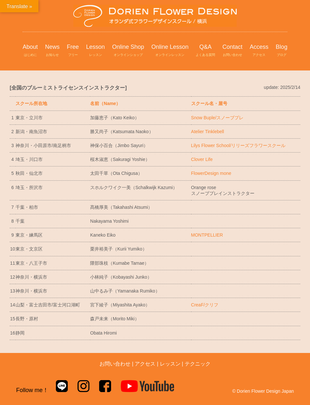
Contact (232, 51)
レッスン (170, 364)
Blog (281, 51)
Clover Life (202, 159)
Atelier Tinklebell (207, 131)
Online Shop (128, 51)
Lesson (95, 51)
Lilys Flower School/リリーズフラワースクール (238, 145)
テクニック (198, 364)
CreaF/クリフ (205, 304)
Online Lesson (170, 51)
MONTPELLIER (207, 235)
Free (73, 51)
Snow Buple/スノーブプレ (217, 117)
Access (259, 51)
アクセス (145, 364)
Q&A (205, 51)
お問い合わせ (114, 364)
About (30, 51)
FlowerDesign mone (211, 173)
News (52, 51)
